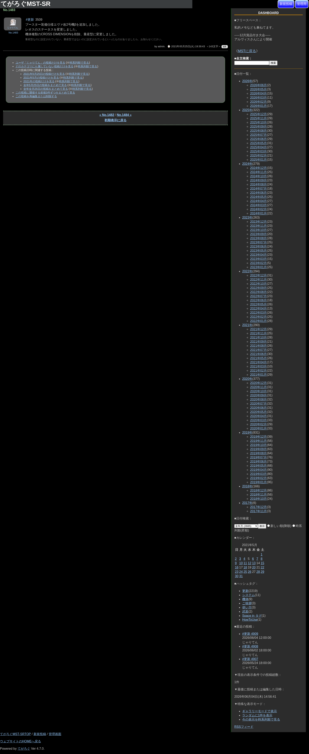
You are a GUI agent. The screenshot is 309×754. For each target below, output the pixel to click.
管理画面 (55, 734)
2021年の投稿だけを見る (39, 81)
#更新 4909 (250, 633)
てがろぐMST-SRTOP (15, 734)
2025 (247, 110)
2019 (247, 432)
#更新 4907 (250, 659)
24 (241, 571)
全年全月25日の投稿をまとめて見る (45, 88)
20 (254, 567)
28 (258, 571)
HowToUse (249, 619)
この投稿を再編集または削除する (36, 96)
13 (254, 563)
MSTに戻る (247, 51)
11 (245, 563)
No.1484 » (124, 115)
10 (241, 563)
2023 (247, 217)
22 (262, 567)
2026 (247, 81)
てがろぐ (24, 748)
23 (236, 571)
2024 (247, 163)
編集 (225, 46)
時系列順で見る (79, 62)
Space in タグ (252, 615)
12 (249, 563)
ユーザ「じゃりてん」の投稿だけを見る (40, 62)
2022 (247, 271)
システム (248, 595)
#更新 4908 (250, 646)
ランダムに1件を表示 (257, 715)
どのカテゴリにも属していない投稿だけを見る (45, 66)
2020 (247, 378)
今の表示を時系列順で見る (261, 719)
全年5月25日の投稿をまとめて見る (45, 85)
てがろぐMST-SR (26, 3)
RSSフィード (243, 726)
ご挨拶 (247, 603)
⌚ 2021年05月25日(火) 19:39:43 (186, 46)
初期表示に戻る (115, 120)
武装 (245, 611)
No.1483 (13, 32)
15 (262, 563)
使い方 (247, 607)
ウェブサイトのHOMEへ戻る (20, 741)
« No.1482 (107, 115)
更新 (245, 591)
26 (249, 571)
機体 (245, 599)
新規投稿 (286, 4)
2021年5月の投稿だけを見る (41, 77)
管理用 (301, 4)
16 (236, 567)
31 (241, 576)
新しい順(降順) (279, 526)
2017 (247, 503)
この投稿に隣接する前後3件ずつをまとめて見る (45, 92)
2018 (247, 486)
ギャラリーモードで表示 (259, 711)
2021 (247, 325)
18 (245, 567)
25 (245, 571)
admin (161, 46)
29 (262, 571)
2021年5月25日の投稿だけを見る (44, 73)
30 (236, 576)
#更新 (30, 19)
